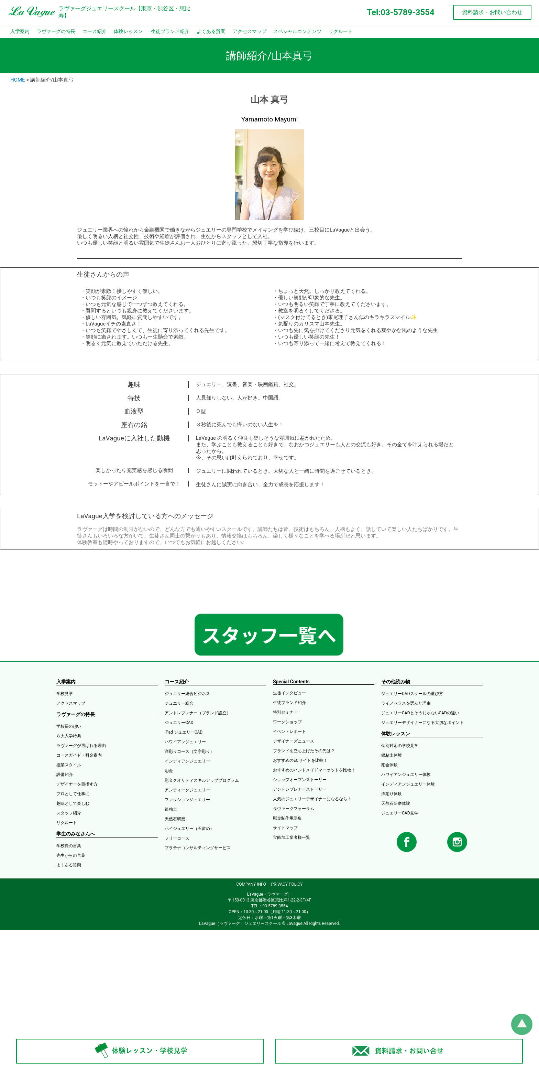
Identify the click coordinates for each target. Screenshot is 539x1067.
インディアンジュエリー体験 (408, 784)
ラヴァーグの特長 (56, 31)
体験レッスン (128, 31)
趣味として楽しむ (72, 803)
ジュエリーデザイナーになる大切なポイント (422, 722)
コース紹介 (94, 31)
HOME (17, 80)
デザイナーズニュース (293, 741)
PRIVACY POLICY (287, 884)
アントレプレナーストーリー (300, 789)
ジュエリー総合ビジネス (187, 693)
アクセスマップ (249, 31)
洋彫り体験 (391, 793)
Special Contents (291, 681)
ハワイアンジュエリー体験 (406, 774)
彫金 (169, 770)
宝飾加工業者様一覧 (291, 837)
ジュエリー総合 (179, 703)
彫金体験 (389, 764)
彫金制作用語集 (287, 818)
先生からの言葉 (70, 855)
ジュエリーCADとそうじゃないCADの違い (420, 713)
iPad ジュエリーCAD (183, 732)
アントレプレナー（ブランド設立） (198, 713)
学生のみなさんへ (75, 833)
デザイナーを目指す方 (77, 784)
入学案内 (20, 31)
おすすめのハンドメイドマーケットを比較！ (314, 770)
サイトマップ (285, 827)
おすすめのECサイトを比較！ (300, 760)
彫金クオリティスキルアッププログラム (202, 780)
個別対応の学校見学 (399, 745)
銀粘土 (171, 809)
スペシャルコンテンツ (297, 31)
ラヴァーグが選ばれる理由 (81, 745)
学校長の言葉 (68, 845)
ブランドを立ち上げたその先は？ (304, 750)
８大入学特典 (68, 736)
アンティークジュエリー (187, 790)
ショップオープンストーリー (300, 779)
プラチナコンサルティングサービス (198, 847)
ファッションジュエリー (187, 799)
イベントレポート (289, 731)
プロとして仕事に (72, 793)
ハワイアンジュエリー (185, 741)
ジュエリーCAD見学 (399, 813)
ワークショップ (287, 721)
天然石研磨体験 (395, 803)
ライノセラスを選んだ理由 (406, 703)
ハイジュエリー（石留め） (189, 828)
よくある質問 (211, 31)
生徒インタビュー (289, 693)
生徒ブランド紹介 (170, 31)
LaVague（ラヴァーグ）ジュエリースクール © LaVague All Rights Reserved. (269, 923)
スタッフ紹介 (68, 813)
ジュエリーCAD (179, 722)
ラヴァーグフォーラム (293, 808)
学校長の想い (68, 726)
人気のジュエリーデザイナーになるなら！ (312, 799)
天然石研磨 (175, 819)
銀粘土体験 (391, 755)
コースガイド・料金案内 (79, 755)
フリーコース (177, 838)
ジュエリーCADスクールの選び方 (412, 693)
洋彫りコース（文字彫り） (189, 751)
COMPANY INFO (251, 884)
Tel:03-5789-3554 (400, 12)
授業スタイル (68, 764)
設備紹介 (64, 774)
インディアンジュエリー (187, 761)
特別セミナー (285, 712)
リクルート (341, 31)
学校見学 (64, 693)
